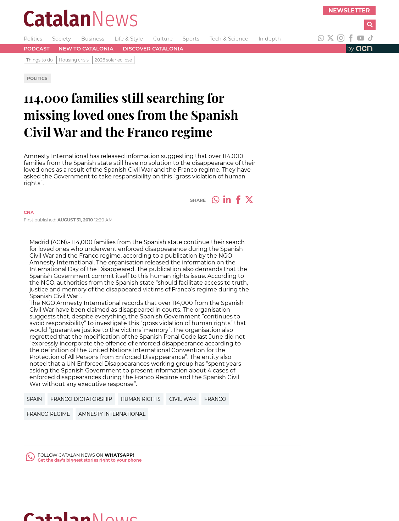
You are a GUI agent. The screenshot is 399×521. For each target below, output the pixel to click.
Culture (163, 39)
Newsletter (349, 10)
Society (61, 39)
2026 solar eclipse (113, 60)
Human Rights (141, 399)
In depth (270, 39)
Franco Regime (48, 414)
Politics (33, 39)
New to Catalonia (86, 48)
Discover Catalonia (153, 48)
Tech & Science (229, 39)
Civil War (182, 399)
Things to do (39, 60)
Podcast (37, 48)
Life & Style (129, 39)
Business (92, 39)
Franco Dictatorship (81, 399)
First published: (40, 219)
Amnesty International (111, 414)
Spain (34, 399)
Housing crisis (74, 60)
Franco (215, 399)
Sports (191, 39)
